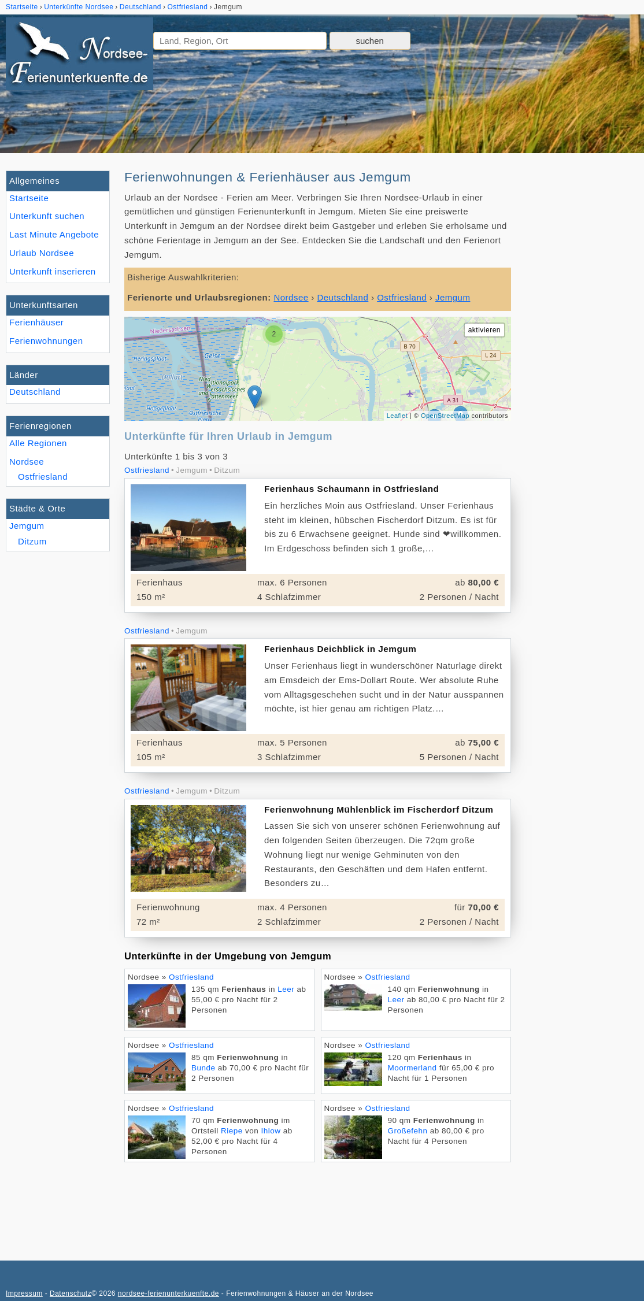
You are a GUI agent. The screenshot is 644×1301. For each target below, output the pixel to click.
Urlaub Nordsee (41, 253)
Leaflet (397, 415)
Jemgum (27, 526)
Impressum (24, 1293)
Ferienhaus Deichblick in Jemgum (340, 649)
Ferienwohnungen (46, 341)
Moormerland (412, 1067)
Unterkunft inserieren (52, 271)
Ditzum (32, 541)
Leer (285, 989)
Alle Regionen (38, 443)
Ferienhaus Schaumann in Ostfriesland (351, 489)
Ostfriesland (43, 476)
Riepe (232, 1130)
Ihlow (271, 1130)
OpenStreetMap (445, 415)
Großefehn (408, 1130)
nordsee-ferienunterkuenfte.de (168, 1293)
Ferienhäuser (36, 322)
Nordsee (26, 461)
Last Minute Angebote (54, 234)
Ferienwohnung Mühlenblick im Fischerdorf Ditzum (378, 809)
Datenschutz (70, 1293)
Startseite (29, 198)
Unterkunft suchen (46, 216)
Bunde (203, 1067)
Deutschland (35, 391)
